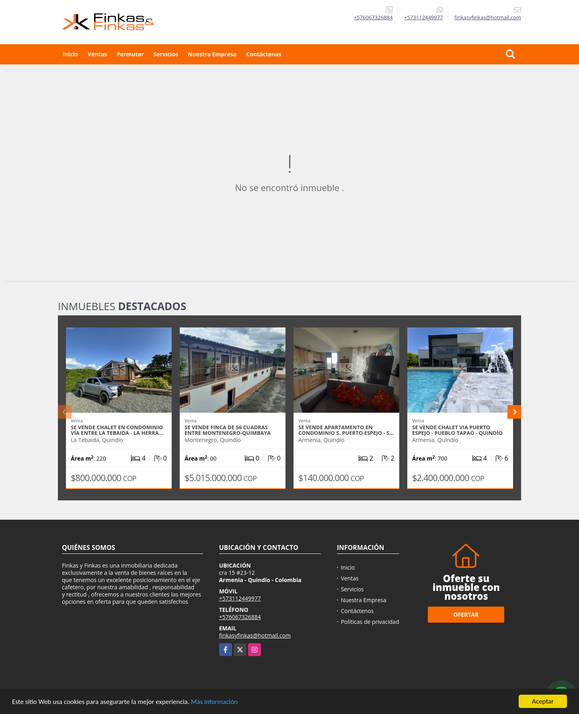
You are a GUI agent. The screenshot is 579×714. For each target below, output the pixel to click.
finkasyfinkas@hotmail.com (255, 635)
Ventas (97, 54)
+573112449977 (423, 17)
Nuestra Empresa (212, 54)
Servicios (166, 54)
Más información (214, 702)
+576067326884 (373, 17)
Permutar (130, 54)
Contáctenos (263, 54)
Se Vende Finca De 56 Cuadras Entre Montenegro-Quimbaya (228, 430)
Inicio (70, 54)
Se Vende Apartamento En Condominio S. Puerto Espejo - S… (346, 430)
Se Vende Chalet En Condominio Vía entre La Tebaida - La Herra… (117, 430)
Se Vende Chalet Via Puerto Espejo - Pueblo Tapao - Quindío (457, 430)
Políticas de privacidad (370, 622)
